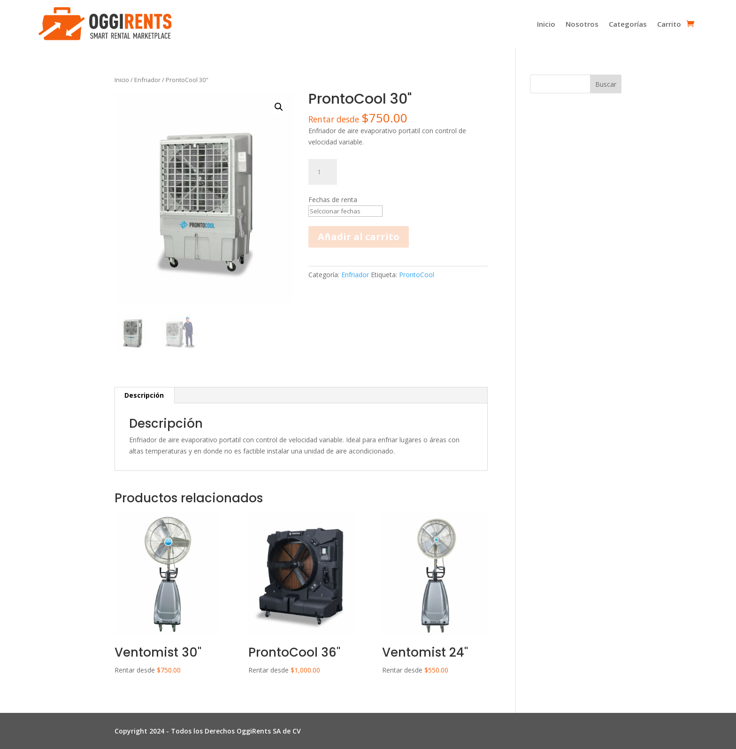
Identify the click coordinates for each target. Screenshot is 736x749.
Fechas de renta (332, 199)
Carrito (669, 24)
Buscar (605, 84)
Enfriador (147, 80)
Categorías (628, 24)
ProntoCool (416, 296)
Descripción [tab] (144, 395)
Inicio (546, 24)
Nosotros (582, 24)
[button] (278, 106)
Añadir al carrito (358, 258)
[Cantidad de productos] (322, 172)
